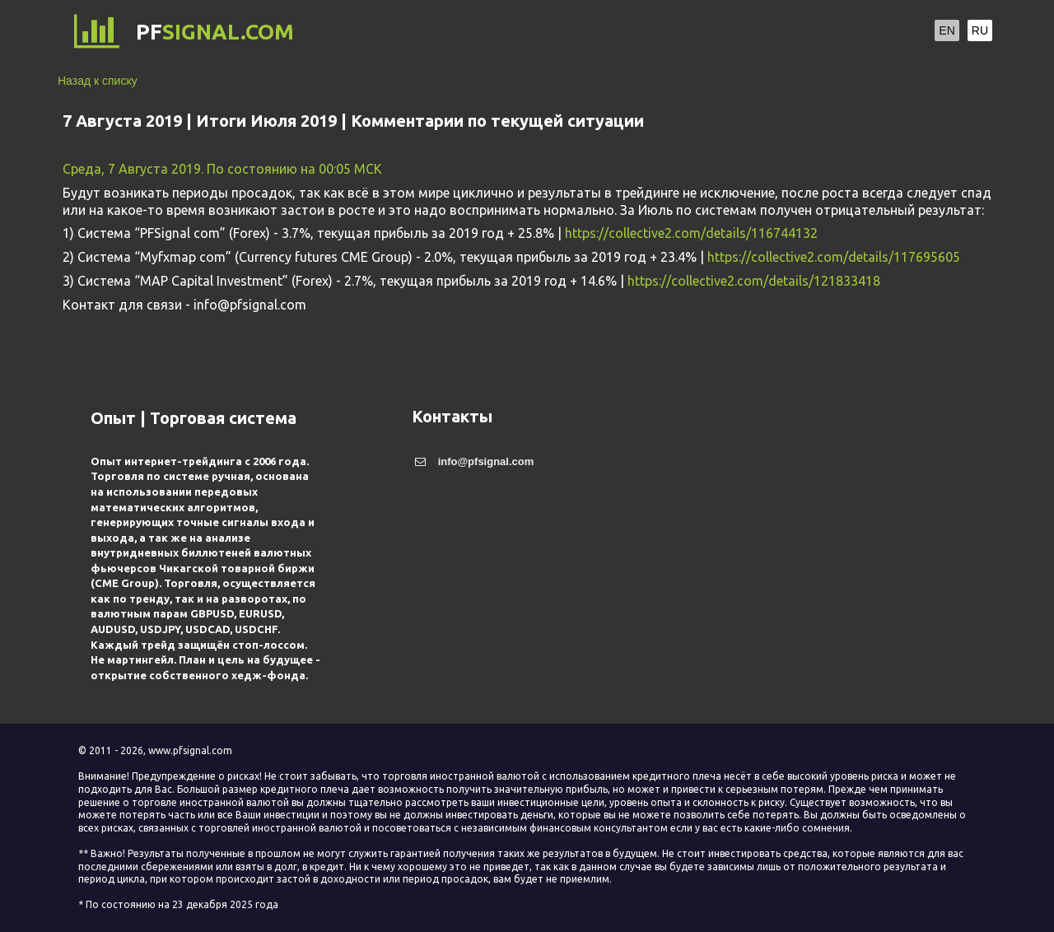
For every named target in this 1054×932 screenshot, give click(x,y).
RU (980, 30)
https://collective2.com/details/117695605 (833, 256)
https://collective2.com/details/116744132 (691, 233)
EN (946, 30)
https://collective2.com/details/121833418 (753, 280)
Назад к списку (98, 80)
